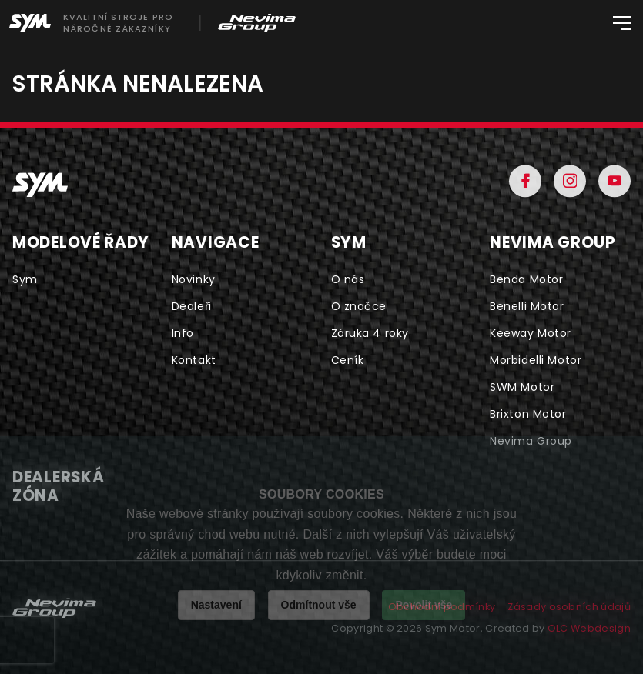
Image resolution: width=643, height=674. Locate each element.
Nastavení (216, 605)
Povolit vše (423, 605)
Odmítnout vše (319, 605)
